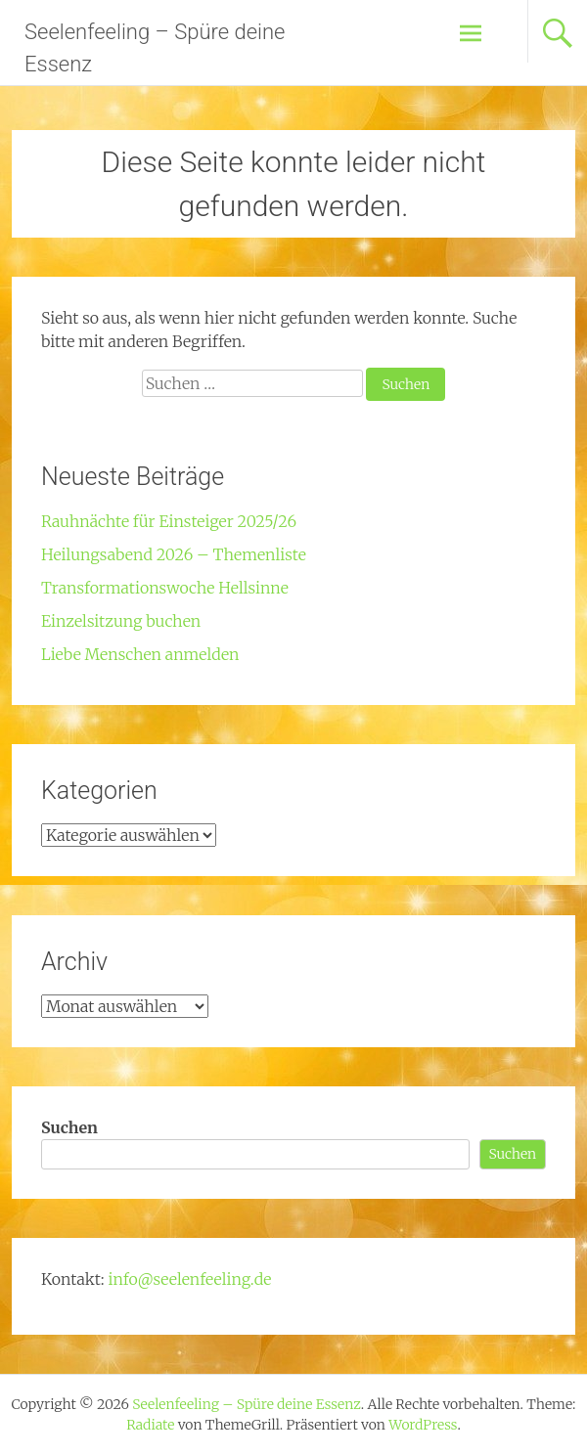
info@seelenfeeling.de (190, 1279)
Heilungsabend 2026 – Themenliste (173, 554)
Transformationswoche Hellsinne (165, 587)
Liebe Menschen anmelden (140, 654)
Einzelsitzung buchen (121, 621)
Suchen (69, 1127)
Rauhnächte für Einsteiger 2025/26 (168, 521)
